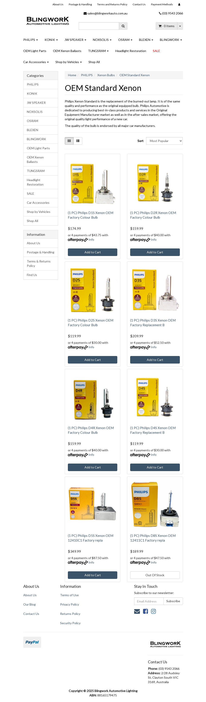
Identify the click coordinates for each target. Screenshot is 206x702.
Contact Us (139, 4)
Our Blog (29, 604)
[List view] (77, 141)
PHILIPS (30, 40)
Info (91, 239)
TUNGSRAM (98, 51)
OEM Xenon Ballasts (67, 51)
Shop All (94, 62)
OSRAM (125, 40)
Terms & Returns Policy (39, 263)
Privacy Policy (69, 604)
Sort (140, 141)
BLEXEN (146, 40)
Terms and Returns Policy (112, 4)
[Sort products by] (164, 141)
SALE (156, 51)
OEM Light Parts (34, 51)
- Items (167, 26)
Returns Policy (70, 614)
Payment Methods (162, 4)
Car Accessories (36, 62)
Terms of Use (69, 595)
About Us (58, 4)
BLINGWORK (171, 40)
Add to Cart (92, 252)
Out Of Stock (154, 575)
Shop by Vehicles (68, 62)
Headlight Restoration (130, 51)
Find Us (32, 275)
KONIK (51, 40)
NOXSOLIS (102, 40)
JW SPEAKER (75, 40)
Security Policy (70, 623)
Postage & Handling (80, 4)
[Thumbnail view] (69, 141)
